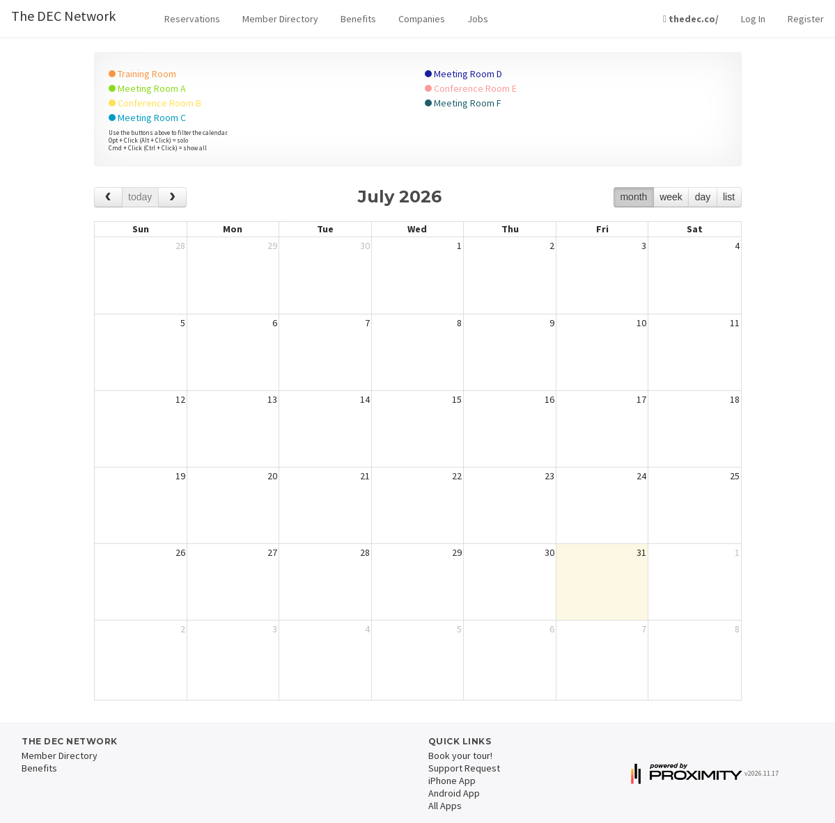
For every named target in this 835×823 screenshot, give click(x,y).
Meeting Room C (147, 117)
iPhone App (452, 780)
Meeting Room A (147, 88)
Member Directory (280, 19)
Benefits (358, 19)
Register (806, 19)
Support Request (464, 768)
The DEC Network (63, 15)
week (671, 196)
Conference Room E (471, 88)
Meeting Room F (463, 103)
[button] (192, 19)
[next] (172, 197)
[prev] (108, 197)
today (140, 196)
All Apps (445, 805)
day (703, 196)
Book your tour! (460, 755)
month (633, 196)
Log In (753, 19)
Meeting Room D (463, 73)
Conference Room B (155, 103)
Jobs (477, 19)
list (729, 196)
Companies (421, 19)
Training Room (142, 73)
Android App (454, 793)
